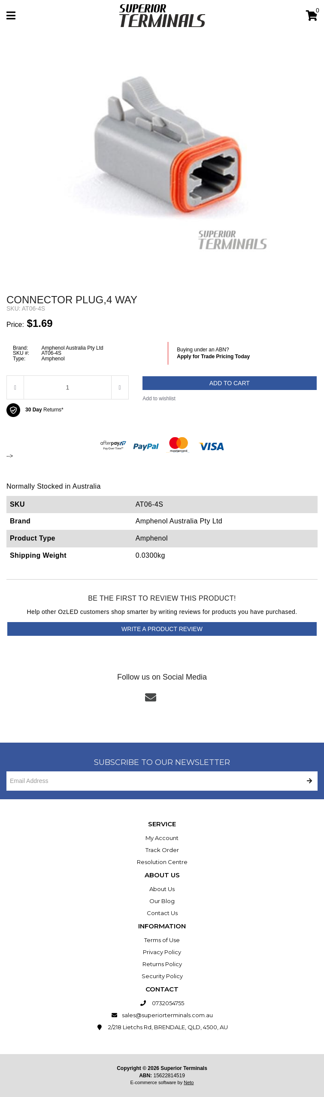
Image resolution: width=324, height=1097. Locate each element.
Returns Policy (162, 964)
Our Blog (162, 901)
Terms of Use (162, 940)
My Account (162, 837)
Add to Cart (229, 383)
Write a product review (162, 629)
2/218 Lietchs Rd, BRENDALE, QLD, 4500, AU (162, 1027)
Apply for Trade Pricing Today (213, 357)
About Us (162, 888)
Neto (189, 1082)
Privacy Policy (162, 952)
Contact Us (162, 913)
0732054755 (162, 1003)
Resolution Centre (162, 861)
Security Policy (162, 976)
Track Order (162, 849)
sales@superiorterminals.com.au (162, 1015)
